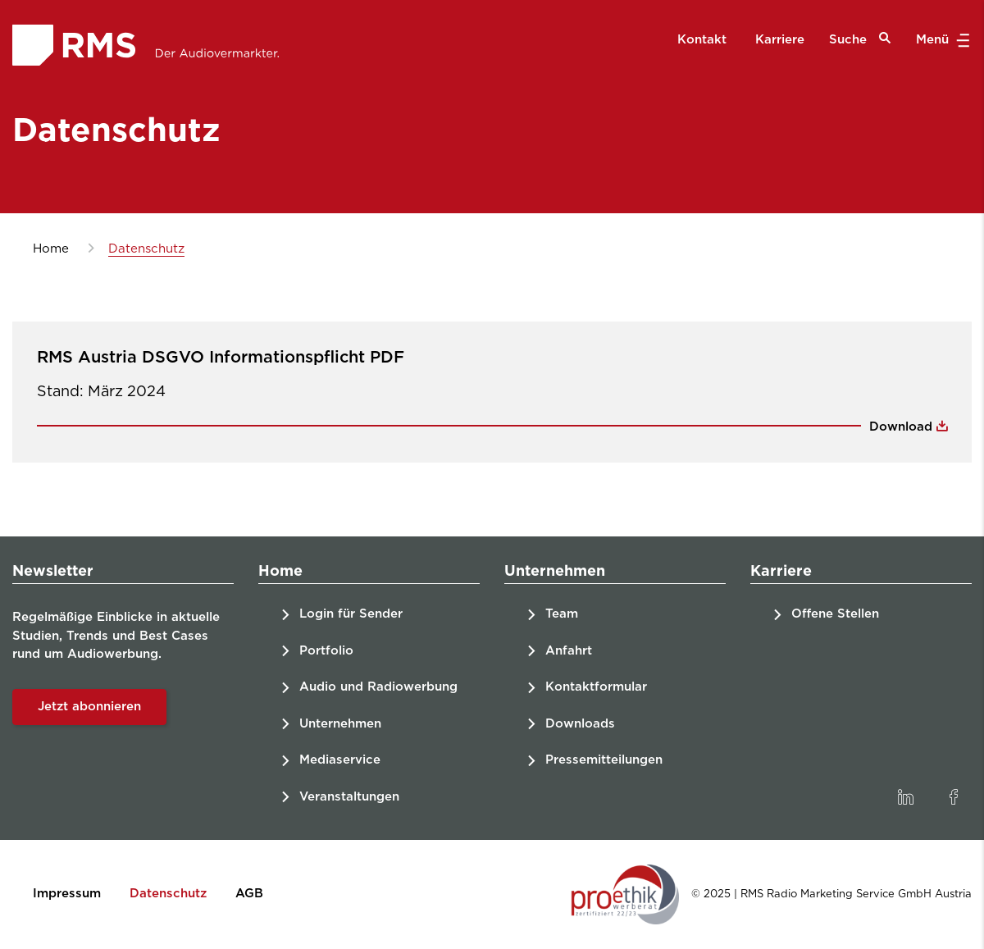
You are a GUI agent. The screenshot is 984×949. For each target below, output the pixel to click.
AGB (249, 893)
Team (561, 614)
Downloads (580, 724)
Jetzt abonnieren (89, 706)
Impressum (67, 893)
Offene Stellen (835, 614)
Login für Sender (351, 614)
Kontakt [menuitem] (702, 40)
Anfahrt (568, 651)
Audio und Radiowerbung (378, 687)
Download (902, 427)
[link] (905, 797)
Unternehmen (340, 724)
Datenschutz (168, 893)
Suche (860, 39)
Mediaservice (339, 760)
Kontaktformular (596, 687)
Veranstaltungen (349, 797)
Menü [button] (941, 40)
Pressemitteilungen (604, 760)
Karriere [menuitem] (779, 40)
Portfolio (326, 651)
